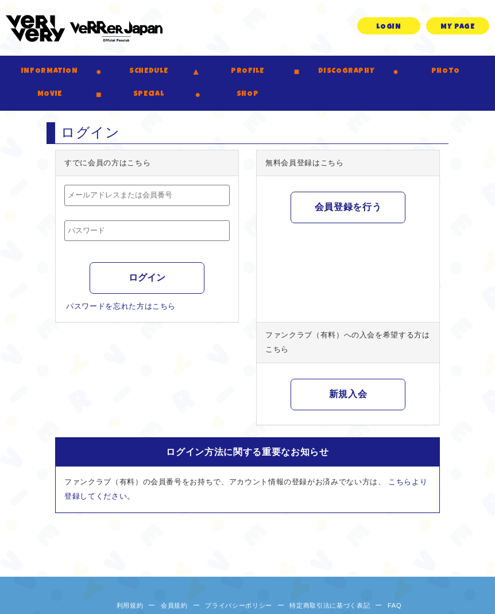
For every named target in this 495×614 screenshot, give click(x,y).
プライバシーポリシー (238, 605)
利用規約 (130, 605)
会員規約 (174, 605)
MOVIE (49, 94)
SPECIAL (148, 94)
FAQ (394, 605)
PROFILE (247, 71)
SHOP (248, 94)
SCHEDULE (148, 71)
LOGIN (388, 27)
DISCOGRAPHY (346, 71)
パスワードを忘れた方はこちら (121, 306)
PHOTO (445, 71)
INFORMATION (49, 71)
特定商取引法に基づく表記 (329, 605)
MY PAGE (457, 27)
